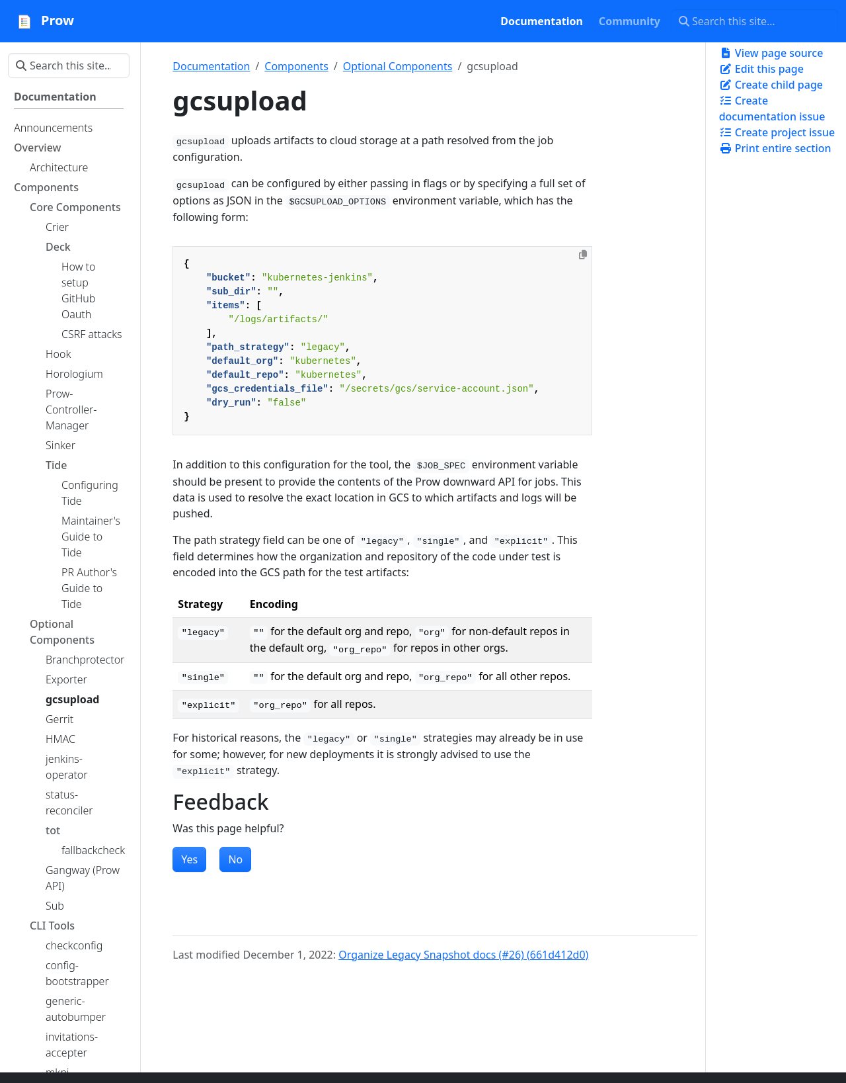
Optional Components (398, 66)
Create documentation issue (772, 108)
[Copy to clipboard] (583, 254)
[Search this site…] (754, 21)
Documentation (211, 66)
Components (296, 66)
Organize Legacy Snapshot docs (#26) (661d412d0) (463, 954)
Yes (189, 859)
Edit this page (761, 69)
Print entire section (775, 148)
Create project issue (777, 132)
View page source (771, 53)
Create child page (771, 84)
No (235, 859)
